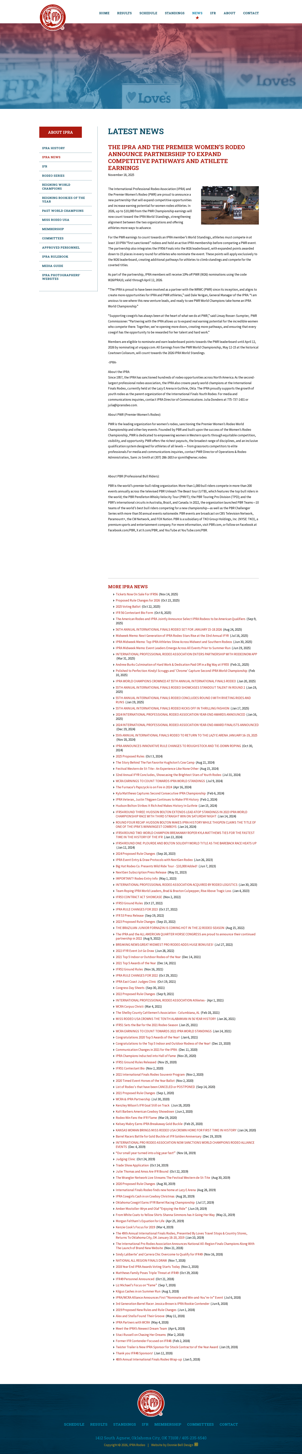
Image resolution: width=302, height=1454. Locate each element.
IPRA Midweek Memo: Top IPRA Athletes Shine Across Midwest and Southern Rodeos (174, 642)
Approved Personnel (61, 247)
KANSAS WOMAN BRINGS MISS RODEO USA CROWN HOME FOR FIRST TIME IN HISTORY (176, 1130)
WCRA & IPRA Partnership (133, 1099)
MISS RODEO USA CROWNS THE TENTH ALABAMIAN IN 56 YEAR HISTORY (166, 1019)
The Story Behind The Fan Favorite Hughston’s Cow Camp (155, 762)
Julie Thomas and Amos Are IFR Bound (142, 1171)
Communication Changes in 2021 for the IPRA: (146, 1050)
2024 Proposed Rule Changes (135, 854)
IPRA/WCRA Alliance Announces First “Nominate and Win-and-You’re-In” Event (169, 1297)
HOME (104, 13)
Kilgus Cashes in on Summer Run (138, 1291)
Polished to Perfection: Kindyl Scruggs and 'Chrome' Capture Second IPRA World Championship (181, 671)
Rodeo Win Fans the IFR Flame (136, 1118)
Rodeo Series (53, 176)
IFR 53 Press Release (130, 915)
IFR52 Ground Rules (129, 969)
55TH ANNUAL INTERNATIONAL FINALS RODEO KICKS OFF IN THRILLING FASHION (172, 708)
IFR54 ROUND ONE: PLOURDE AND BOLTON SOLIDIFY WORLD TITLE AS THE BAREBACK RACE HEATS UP (186, 843)
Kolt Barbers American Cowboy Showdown (145, 1111)
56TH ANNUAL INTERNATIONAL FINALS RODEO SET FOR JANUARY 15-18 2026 (169, 629)
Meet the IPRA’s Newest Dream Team (141, 1328)
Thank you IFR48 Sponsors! (134, 1353)
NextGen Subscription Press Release (141, 872)
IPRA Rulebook (55, 256)
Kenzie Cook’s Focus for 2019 (135, 1227)
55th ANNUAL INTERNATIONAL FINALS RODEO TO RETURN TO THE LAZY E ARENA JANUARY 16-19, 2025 (186, 735)
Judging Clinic (125, 1159)
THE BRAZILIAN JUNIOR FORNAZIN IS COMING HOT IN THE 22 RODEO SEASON (170, 928)
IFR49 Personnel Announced (135, 1279)
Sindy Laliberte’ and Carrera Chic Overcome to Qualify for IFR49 (159, 1254)
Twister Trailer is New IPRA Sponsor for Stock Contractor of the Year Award (167, 1347)
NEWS (197, 13)
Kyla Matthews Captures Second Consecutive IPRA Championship (161, 793)
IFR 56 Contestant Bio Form (134, 613)
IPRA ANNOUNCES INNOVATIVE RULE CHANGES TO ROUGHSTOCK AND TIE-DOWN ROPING (178, 746)
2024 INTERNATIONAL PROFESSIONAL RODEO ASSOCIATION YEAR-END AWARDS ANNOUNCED (180, 714)
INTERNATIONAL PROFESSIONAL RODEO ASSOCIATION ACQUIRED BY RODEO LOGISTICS (177, 885)
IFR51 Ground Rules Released (136, 1062)
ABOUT (229, 13)
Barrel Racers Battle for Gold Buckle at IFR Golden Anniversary (158, 1136)
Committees (53, 238)
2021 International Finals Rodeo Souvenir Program (150, 1074)
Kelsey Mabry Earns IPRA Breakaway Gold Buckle (149, 1124)
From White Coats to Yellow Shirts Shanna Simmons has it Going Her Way (165, 1215)
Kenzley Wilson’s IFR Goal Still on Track (143, 1105)
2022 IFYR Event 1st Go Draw (135, 951)
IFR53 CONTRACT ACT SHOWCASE (139, 897)
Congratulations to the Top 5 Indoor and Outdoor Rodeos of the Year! (163, 1043)
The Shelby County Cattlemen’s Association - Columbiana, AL (158, 1013)
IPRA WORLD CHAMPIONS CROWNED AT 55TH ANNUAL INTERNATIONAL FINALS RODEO (176, 681)
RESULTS (124, 13)
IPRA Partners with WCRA (133, 1322)
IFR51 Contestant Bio (130, 1068)
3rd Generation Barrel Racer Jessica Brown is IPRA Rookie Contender (162, 1304)
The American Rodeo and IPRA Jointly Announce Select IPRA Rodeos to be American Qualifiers (180, 619)
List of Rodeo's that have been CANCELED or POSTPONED (155, 1087)
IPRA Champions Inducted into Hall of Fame (146, 1056)
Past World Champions (63, 211)
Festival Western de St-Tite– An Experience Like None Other (157, 769)
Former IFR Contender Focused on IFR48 (143, 1341)
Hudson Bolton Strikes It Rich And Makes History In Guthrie (156, 806)
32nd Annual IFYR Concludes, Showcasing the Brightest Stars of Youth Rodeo (168, 775)
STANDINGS (175, 13)
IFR (213, 13)
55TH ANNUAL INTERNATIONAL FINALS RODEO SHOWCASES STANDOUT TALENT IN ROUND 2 (180, 687)
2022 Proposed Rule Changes (136, 994)
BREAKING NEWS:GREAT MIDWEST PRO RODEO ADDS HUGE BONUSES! (164, 944)
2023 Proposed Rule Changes (135, 922)
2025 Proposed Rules (130, 756)
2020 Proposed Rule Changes (136, 1184)
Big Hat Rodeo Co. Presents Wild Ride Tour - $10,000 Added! (156, 866)
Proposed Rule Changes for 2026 (138, 600)
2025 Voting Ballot (128, 606)
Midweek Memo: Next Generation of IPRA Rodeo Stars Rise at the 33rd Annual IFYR (172, 636)
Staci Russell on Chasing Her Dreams (141, 1335)
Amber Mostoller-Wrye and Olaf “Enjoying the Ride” (151, 1209)
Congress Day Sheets (130, 988)
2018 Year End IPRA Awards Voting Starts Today (148, 1267)
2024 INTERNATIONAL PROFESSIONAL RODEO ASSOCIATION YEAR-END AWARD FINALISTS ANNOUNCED (187, 725)
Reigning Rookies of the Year (63, 200)
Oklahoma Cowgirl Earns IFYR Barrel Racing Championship (155, 1202)
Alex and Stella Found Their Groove (140, 1316)
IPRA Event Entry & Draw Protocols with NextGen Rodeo (154, 860)
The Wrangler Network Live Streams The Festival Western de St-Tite (163, 1177)
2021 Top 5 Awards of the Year (136, 963)
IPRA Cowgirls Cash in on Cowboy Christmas (145, 1196)
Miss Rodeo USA (55, 220)
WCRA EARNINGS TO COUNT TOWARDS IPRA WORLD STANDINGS (160, 781)
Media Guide (52, 266)
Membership (53, 229)
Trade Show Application (132, 1165)
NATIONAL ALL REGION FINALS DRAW (141, 1260)
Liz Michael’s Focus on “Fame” (136, 1285)
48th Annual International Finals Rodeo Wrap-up (149, 1359)
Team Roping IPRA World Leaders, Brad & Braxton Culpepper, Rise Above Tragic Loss (173, 891)
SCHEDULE (148, 13)
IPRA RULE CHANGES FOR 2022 (137, 975)
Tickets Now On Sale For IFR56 (137, 594)
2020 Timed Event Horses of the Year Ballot (145, 1081)
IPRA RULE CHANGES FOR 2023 (137, 909)
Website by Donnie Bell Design (174, 1445)
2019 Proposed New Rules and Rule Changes (146, 1310)
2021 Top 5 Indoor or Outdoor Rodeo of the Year (148, 957)
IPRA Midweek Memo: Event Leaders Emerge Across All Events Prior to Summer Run (173, 648)
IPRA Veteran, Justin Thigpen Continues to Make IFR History (157, 799)
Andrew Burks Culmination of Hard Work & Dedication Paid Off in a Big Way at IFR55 (172, 664)
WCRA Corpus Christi (129, 1006)
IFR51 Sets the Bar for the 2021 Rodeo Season (147, 1025)
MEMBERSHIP (167, 1424)
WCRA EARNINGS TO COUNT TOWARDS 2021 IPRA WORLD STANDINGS (164, 1031)
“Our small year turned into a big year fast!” (145, 1153)
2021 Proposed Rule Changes (136, 1093)
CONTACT (251, 13)
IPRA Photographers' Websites (61, 277)
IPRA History (53, 148)
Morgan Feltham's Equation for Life (140, 1221)
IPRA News (51, 157)
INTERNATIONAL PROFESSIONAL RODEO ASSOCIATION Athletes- (161, 1000)
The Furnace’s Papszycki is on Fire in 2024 (144, 787)
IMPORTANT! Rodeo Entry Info (137, 878)
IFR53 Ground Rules (129, 903)
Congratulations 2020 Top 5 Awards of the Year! (148, 1037)
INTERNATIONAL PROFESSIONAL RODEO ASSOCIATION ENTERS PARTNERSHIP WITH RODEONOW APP (186, 654)
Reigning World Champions (56, 186)
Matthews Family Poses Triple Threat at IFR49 (147, 1273)
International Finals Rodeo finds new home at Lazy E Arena (156, 1190)
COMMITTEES (200, 1424)
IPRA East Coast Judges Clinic (136, 981)
